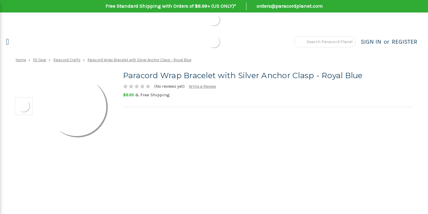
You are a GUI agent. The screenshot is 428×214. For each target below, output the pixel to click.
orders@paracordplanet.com (290, 6)
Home (21, 60)
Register (404, 41)
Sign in (371, 41)
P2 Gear (39, 60)
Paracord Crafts (67, 60)
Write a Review (202, 86)
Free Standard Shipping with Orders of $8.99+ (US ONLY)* (171, 6)
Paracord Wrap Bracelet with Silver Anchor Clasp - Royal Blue (139, 60)
